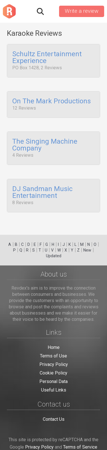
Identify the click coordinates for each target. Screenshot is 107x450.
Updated (53, 256)
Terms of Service (80, 447)
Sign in (51, 11)
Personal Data (53, 381)
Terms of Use (53, 356)
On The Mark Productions (51, 99)
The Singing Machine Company (44, 142)
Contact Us (53, 419)
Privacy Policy (53, 364)
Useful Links (53, 390)
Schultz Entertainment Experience (47, 58)
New (87, 250)
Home (54, 347)
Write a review (81, 11)
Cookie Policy (53, 373)
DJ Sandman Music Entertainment (42, 187)
